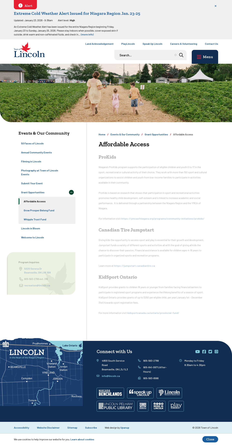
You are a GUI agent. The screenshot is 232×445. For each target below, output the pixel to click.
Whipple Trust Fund (35, 219)
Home (102, 134)
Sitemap (72, 427)
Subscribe (91, 427)
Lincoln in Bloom (30, 228)
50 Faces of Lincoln (32, 143)
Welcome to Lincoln (32, 237)
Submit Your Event (32, 183)
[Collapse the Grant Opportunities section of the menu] (71, 192)
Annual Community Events (36, 152)
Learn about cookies (82, 439)
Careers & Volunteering (183, 43)
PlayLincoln (128, 43)
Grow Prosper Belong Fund (39, 210)
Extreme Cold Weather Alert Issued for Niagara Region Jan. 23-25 (77, 13)
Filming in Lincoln (31, 161)
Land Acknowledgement (99, 43)
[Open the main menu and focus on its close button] (205, 57)
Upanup (124, 427)
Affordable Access (35, 201)
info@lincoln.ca (111, 375)
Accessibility (21, 427)
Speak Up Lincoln (152, 43)
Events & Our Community (125, 134)
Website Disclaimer (48, 427)
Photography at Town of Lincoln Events (39, 172)
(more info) (87, 34)
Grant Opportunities (32, 192)
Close (210, 439)
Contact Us (211, 43)
